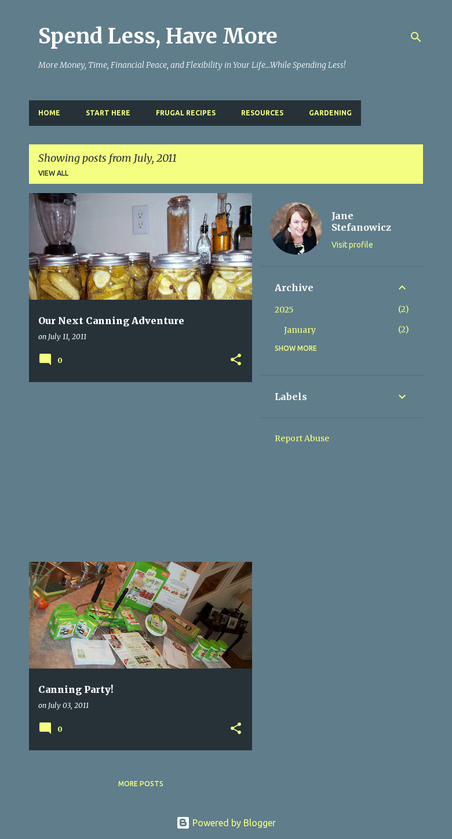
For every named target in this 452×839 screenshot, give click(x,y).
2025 (284, 309)
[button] (236, 360)
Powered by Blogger (226, 823)
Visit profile (352, 244)
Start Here (108, 113)
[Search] (416, 37)
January (300, 330)
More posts (140, 783)
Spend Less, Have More (158, 36)
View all (53, 173)
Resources (262, 113)
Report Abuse (302, 438)
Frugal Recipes (186, 113)
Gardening (330, 113)
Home (49, 113)
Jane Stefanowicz (361, 221)
